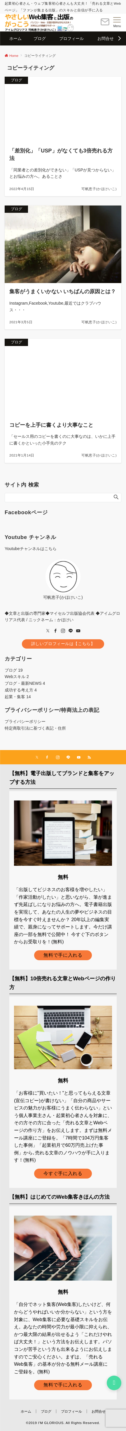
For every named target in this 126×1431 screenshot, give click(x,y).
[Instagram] (63, 631)
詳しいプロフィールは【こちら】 (63, 643)
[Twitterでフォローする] (36, 757)
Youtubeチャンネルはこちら (31, 548)
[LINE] (71, 631)
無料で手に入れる (62, 955)
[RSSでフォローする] (89, 757)
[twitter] (48, 631)
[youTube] (78, 631)
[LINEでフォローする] (68, 757)
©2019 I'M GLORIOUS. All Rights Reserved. (63, 1423)
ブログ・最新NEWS (25, 683)
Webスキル (17, 676)
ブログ (14, 670)
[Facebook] (55, 631)
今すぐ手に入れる (62, 1173)
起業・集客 (18, 696)
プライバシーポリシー (25, 721)
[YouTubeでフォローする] (78, 757)
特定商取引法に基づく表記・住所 (35, 728)
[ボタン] (105, 24)
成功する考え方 (21, 690)
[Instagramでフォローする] (58, 757)
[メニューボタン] (117, 22)
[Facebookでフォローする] (47, 757)
